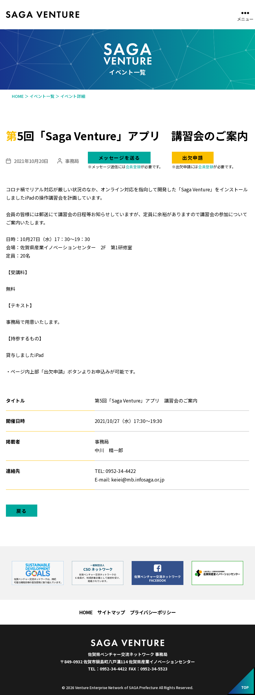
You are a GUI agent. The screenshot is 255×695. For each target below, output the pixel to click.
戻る (21, 510)
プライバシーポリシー (153, 612)
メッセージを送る (119, 157)
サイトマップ (111, 612)
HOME (86, 612)
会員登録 (133, 166)
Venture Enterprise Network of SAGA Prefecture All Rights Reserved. (134, 687)
